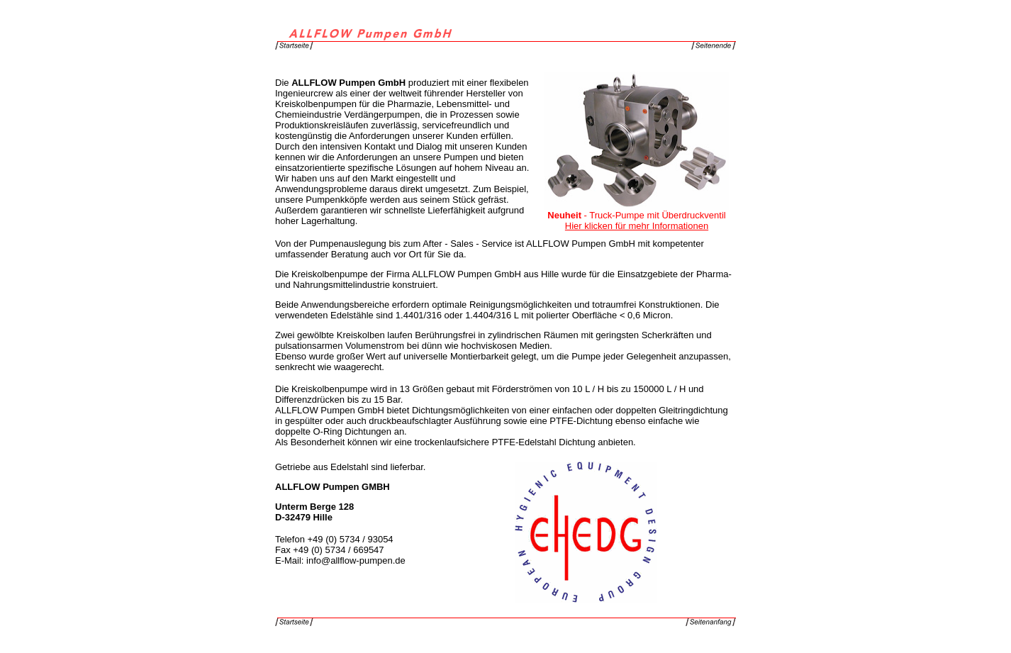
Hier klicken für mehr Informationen (636, 226)
